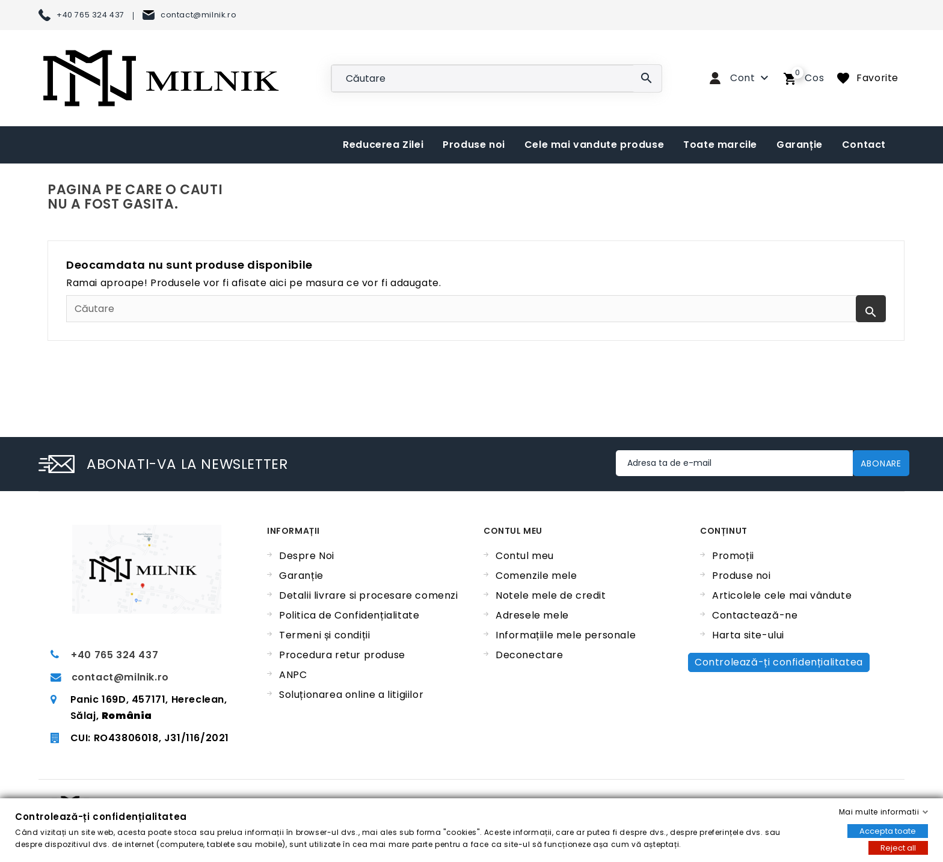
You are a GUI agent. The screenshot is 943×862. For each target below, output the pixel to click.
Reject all (898, 848)
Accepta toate (887, 831)
